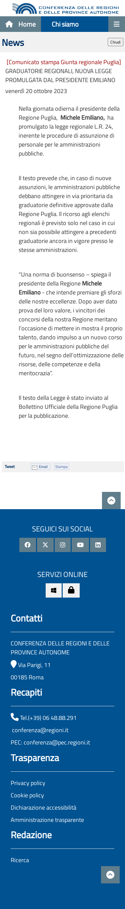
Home (20, 24)
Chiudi (115, 42)
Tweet (10, 466)
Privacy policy (28, 782)
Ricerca (20, 859)
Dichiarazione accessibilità (43, 807)
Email (43, 466)
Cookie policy (27, 795)
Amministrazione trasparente (47, 819)
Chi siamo (65, 24)
